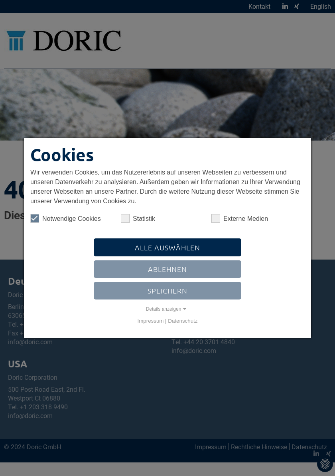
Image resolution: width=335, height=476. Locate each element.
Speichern (167, 290)
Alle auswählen (167, 247)
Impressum (151, 321)
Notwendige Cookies (65, 218)
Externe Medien (239, 218)
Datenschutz (182, 321)
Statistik (138, 218)
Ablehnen (167, 269)
